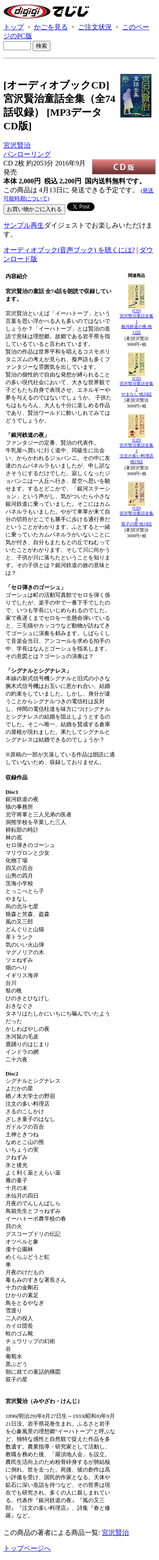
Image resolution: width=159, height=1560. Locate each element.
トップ (13, 27)
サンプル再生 (23, 225)
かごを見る (51, 27)
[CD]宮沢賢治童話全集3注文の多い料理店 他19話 (136, 451)
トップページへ (27, 1548)
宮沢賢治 (17, 145)
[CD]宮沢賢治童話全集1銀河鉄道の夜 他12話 (136, 321)
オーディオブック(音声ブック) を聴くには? (69, 250)
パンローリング (27, 154)
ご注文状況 (95, 27)
